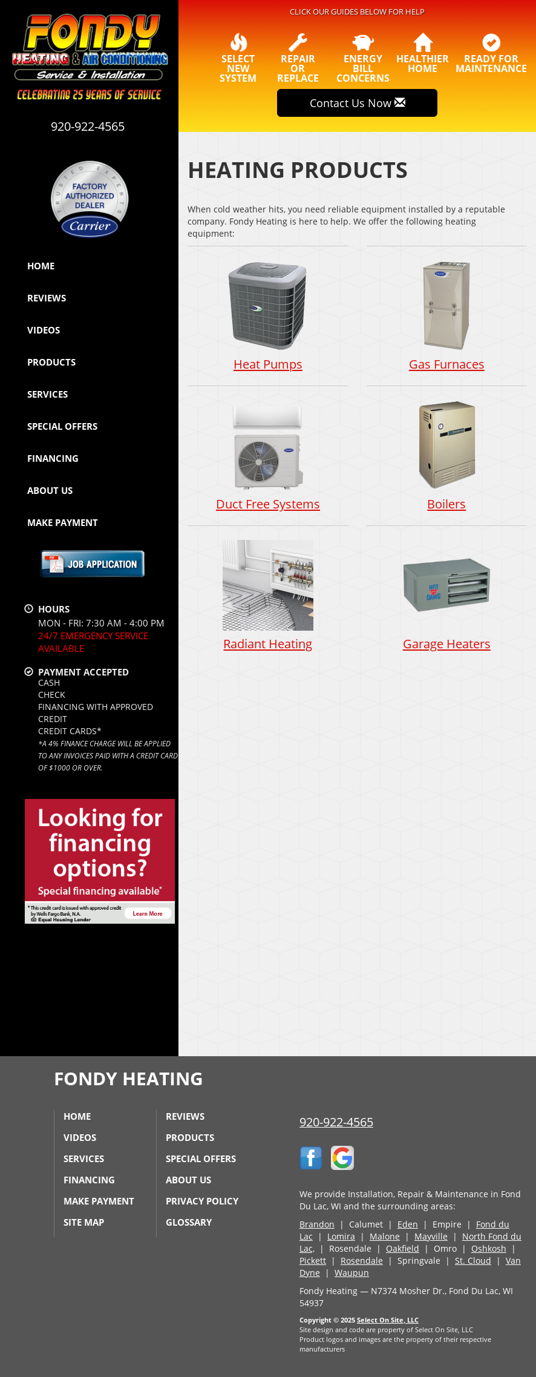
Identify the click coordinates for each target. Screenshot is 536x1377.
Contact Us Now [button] (357, 103)
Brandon (317, 1224)
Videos (43, 330)
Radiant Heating (268, 596)
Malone (385, 1236)
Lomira (341, 1236)
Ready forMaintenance (491, 53)
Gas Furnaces (447, 315)
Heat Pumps (268, 315)
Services (47, 394)
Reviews (46, 298)
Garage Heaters (447, 596)
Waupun (352, 1272)
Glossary (189, 1222)
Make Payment (62, 522)
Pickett (312, 1260)
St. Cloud (473, 1260)
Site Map (84, 1222)
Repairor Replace (298, 58)
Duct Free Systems (268, 456)
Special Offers (62, 426)
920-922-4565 (336, 1122)
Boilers (447, 456)
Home (40, 266)
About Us (50, 490)
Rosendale (362, 1260)
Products (51, 362)
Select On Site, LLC (388, 1319)
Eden (407, 1224)
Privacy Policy (202, 1201)
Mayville (431, 1236)
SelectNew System (238, 58)
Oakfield (402, 1248)
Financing (53, 458)
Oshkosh (488, 1248)
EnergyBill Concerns (363, 58)
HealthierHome (422, 53)
